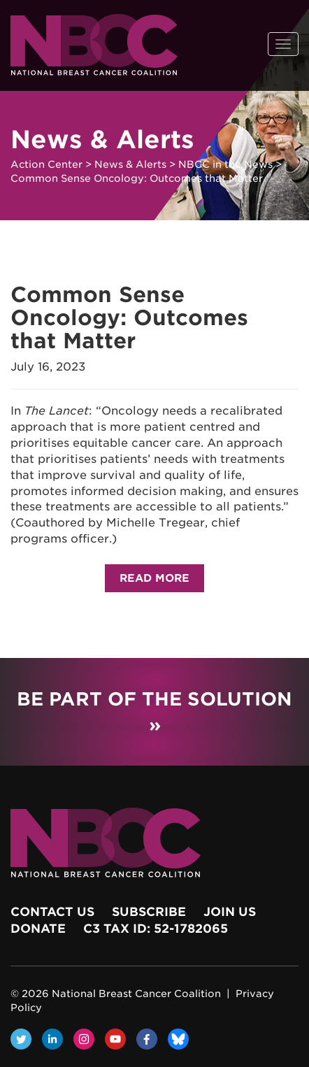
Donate (38, 929)
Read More (154, 578)
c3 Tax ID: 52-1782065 (155, 929)
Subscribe (149, 912)
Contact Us (52, 912)
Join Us (229, 912)
